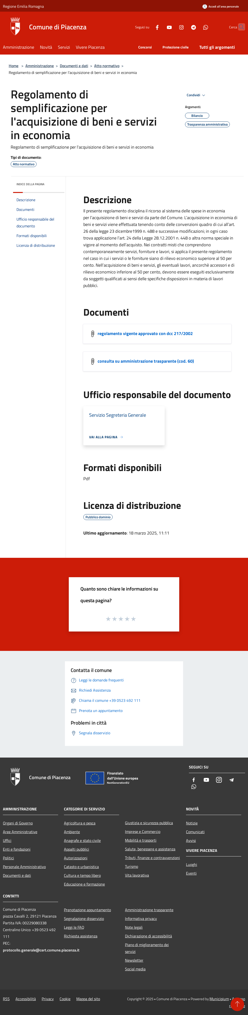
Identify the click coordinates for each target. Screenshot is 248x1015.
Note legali (134, 927)
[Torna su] (237, 1004)
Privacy (48, 999)
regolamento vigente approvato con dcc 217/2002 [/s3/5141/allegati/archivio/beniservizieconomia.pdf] (145, 333)
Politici (8, 858)
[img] (54, 183)
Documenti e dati (74, 66)
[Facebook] (148, 27)
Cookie (65, 999)
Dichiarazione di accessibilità (148, 936)
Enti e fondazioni (17, 849)
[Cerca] (239, 27)
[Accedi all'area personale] (220, 6)
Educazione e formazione (84, 884)
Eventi (191, 873)
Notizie (192, 823)
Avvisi (191, 840)
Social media (135, 969)
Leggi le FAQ (74, 927)
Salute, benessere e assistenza (150, 849)
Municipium (219, 999)
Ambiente (72, 832)
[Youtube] (160, 27)
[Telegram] (184, 27)
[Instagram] (172, 27)
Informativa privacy (141, 918)
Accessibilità (26, 999)
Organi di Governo (18, 823)
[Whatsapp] (196, 27)
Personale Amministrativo (24, 867)
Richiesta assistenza (80, 936)
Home (13, 66)
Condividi (197, 95)
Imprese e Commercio (142, 831)
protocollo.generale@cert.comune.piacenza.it (41, 950)
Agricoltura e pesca (79, 823)
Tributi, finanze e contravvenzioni (152, 858)
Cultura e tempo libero (82, 875)
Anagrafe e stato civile (82, 840)
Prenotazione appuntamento (87, 910)
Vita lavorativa (137, 875)
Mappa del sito (88, 999)
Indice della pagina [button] (30, 184)
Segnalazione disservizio (84, 918)
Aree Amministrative (20, 832)
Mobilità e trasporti (140, 840)
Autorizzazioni (75, 858)
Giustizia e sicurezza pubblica (149, 823)
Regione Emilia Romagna (23, 6)
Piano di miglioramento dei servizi (147, 948)
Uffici (7, 840)
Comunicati (195, 832)
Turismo (131, 866)
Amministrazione (39, 66)
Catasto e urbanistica (81, 867)
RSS (6, 999)
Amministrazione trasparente (149, 910)
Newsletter (134, 960)
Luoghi (191, 864)
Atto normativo (106, 66)
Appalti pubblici (76, 849)
